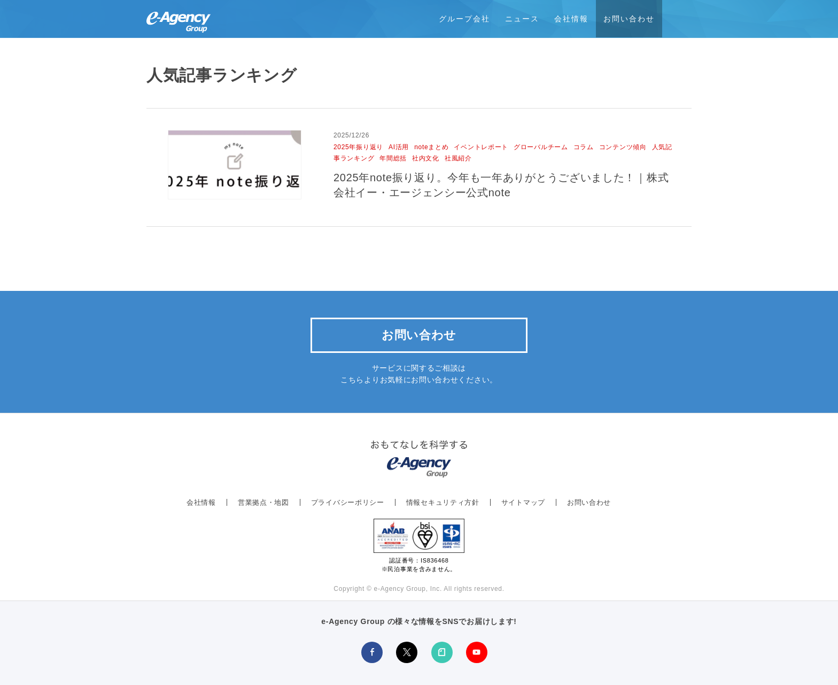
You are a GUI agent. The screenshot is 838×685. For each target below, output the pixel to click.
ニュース (522, 18)
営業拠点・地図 (263, 502)
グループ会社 (464, 18)
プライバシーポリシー (347, 502)
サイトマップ (523, 502)
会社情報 (571, 18)
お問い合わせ (629, 18)
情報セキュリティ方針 (442, 502)
